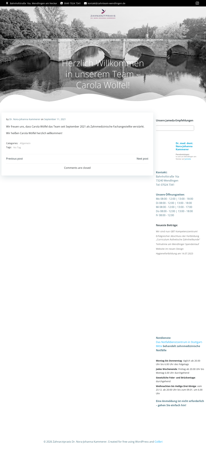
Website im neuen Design (169, 248)
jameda (188, 159)
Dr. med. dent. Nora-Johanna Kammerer (184, 146)
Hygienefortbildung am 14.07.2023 (174, 253)
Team (87, 39)
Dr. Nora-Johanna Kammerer (24, 119)
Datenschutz (155, 39)
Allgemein (25, 143)
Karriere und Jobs (110, 39)
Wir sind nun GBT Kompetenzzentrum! (176, 231)
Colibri (159, 441)
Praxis (48, 39)
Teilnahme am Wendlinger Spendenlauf (177, 244)
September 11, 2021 (55, 119)
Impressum (133, 39)
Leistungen (68, 39)
